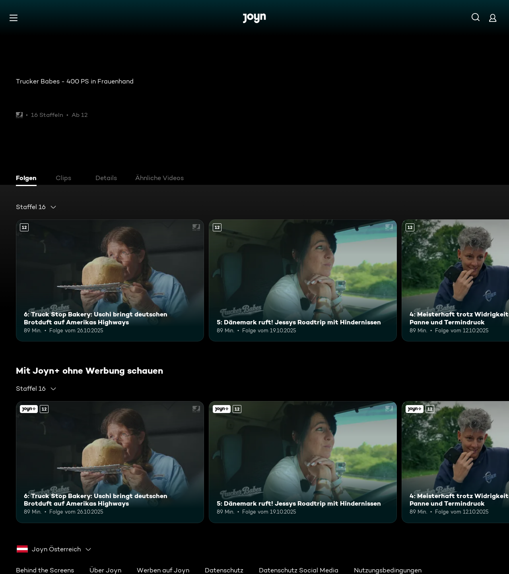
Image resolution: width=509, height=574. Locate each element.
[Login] (492, 18)
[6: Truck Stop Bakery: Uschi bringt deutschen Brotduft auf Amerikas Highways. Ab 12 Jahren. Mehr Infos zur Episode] (110, 280)
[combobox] (36, 207)
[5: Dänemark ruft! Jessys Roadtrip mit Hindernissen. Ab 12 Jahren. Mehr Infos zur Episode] (303, 280)
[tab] (28, 179)
